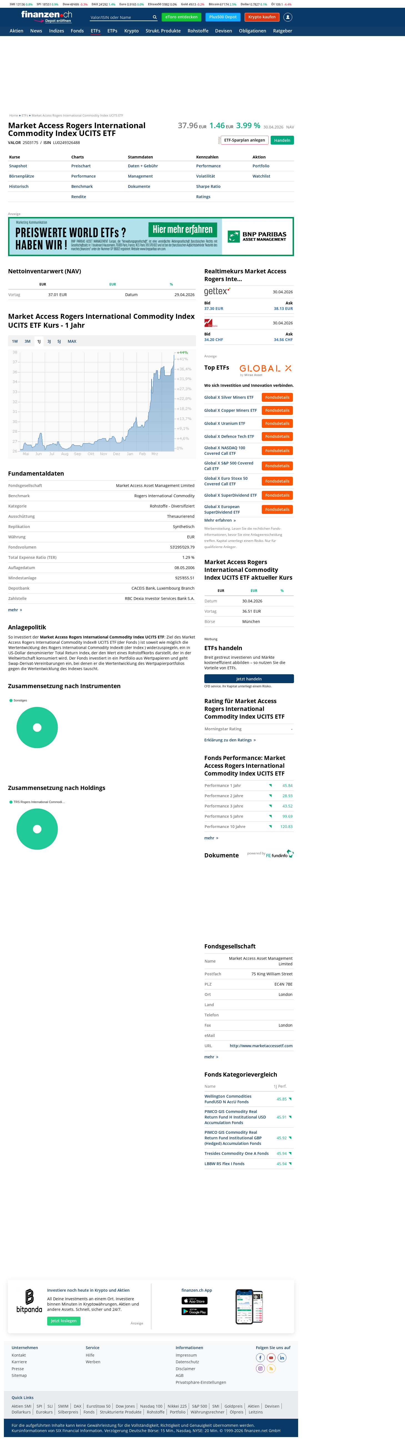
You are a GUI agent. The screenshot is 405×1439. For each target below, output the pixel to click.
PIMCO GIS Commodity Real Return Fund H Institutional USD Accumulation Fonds (235, 1119)
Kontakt (19, 1357)
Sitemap (19, 1378)
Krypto (131, 31)
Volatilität (205, 176)
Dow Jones (125, 1408)
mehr (15, 612)
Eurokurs (44, 1414)
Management (140, 176)
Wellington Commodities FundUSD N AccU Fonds (228, 1101)
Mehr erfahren (220, 520)
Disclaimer (185, 1371)
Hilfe (90, 1357)
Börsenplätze (21, 176)
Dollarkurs (21, 1414)
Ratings (203, 196)
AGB (179, 1378)
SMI (12, 4)
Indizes (56, 31)
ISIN (47, 143)
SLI (50, 1408)
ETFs (95, 31)
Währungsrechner (208, 1414)
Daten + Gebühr (143, 165)
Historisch (19, 186)
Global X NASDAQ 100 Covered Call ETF (224, 450)
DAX (95, 4)
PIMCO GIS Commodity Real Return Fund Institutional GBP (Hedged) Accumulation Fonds (233, 1140)
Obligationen (252, 31)
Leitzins (256, 1414)
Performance (208, 165)
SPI (39, 4)
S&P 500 (199, 1408)
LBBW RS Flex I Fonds (225, 1165)
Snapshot (18, 165)
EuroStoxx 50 (98, 1408)
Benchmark (82, 186)
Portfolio (261, 165)
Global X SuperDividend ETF (230, 495)
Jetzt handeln (249, 681)
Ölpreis (236, 1414)
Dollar (245, 4)
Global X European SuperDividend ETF (222, 509)
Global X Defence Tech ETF (229, 436)
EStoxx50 (154, 4)
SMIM (63, 1408)
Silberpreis (68, 1414)
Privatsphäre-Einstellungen (201, 1385)
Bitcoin (214, 4)
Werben (93, 1364)
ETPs (112, 31)
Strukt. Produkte (163, 31)
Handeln (282, 140)
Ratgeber (282, 31)
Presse (18, 1371)
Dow (66, 4)
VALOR (14, 143)
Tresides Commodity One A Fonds (237, 1155)
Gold (184, 4)
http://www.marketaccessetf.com (261, 1048)
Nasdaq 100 (151, 1408)
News (36, 31)
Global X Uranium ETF (224, 423)
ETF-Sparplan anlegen (244, 140)
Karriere (19, 1364)
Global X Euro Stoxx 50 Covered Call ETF (226, 481)
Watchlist (261, 176)
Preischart (81, 165)
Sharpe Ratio (208, 186)
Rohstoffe (198, 31)
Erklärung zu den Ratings (230, 742)
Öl (273, 4)
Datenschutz (187, 1364)
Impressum (186, 1357)
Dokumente (139, 186)
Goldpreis (234, 1408)
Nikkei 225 (177, 1408)
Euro (122, 4)
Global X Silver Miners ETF (228, 397)
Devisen (223, 31)
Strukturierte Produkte (121, 1414)
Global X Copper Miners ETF (230, 410)
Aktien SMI (21, 1408)
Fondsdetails (277, 397)
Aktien (16, 31)
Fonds (77, 31)
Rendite (78, 196)
